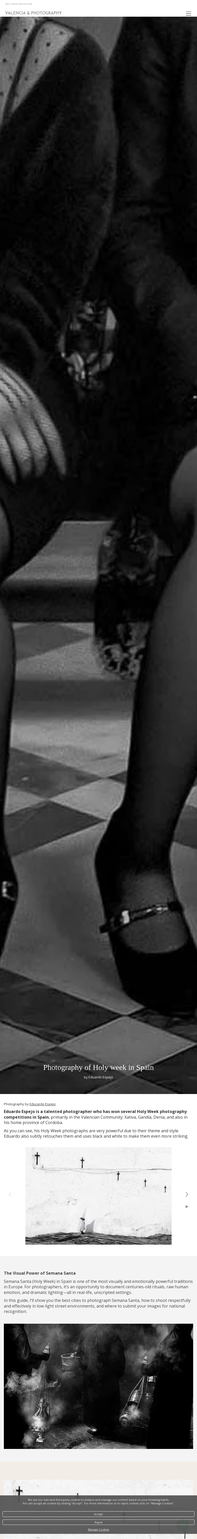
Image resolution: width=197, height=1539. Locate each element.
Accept (98, 1514)
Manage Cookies (98, 1529)
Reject (99, 1522)
